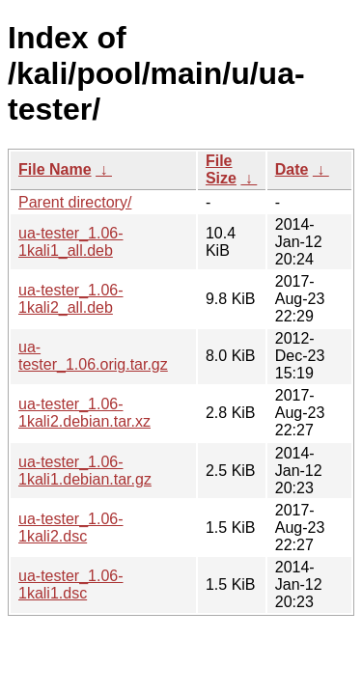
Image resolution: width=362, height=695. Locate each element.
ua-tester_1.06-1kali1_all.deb (71, 242)
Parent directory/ (74, 202)
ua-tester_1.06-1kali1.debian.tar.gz (85, 470)
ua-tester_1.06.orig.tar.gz (93, 356)
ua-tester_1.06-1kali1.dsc (71, 584)
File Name (55, 169)
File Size (221, 169)
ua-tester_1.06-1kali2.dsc (71, 527)
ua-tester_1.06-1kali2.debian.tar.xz (84, 413)
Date (292, 169)
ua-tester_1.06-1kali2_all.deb (71, 299)
